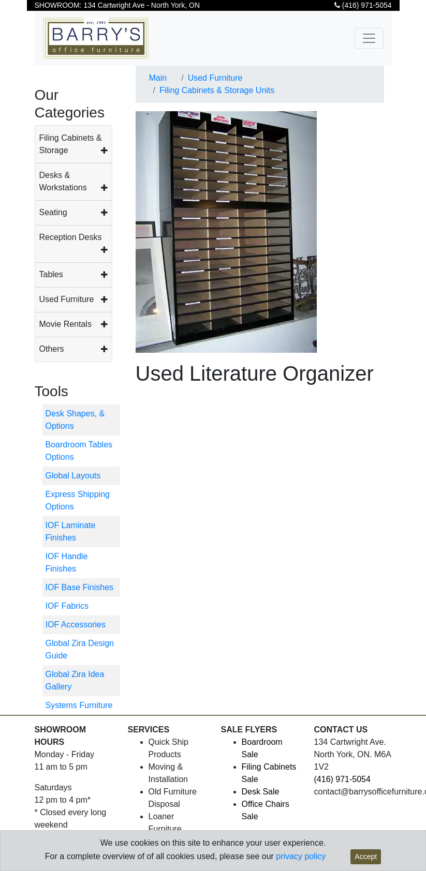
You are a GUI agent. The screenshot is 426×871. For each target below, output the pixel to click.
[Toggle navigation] (369, 38)
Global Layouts (73, 475)
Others (51, 348)
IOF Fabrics (67, 606)
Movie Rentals (65, 324)
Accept (366, 856)
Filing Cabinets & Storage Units (216, 90)
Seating (53, 212)
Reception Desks (70, 237)
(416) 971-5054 (363, 5)
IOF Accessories (76, 624)
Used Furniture (66, 299)
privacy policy (301, 856)
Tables (51, 274)
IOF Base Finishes (80, 587)
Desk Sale (261, 791)
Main (158, 77)
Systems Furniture (79, 705)
